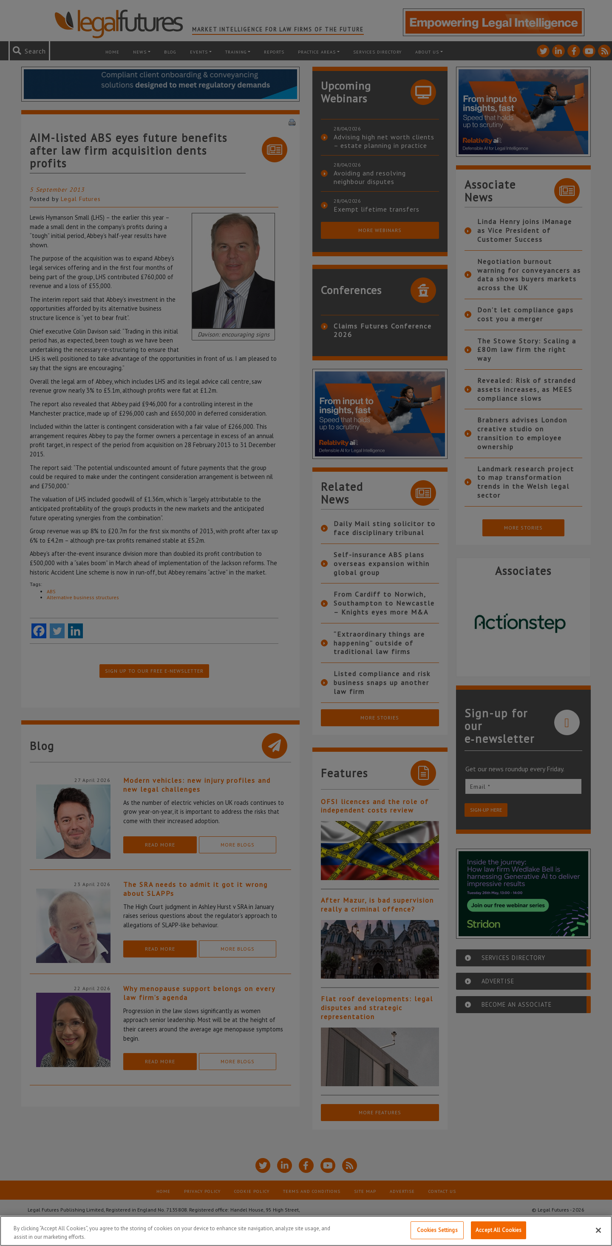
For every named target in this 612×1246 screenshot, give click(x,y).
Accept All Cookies (498, 1230)
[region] (306, 1231)
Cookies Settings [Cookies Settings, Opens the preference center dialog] (437, 1230)
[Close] (598, 1230)
